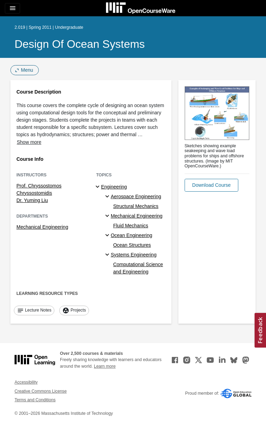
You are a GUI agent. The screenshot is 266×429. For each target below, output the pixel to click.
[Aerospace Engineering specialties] (108, 196)
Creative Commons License (40, 391)
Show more (29, 142)
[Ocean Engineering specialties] (108, 235)
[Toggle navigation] (12, 8)
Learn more (105, 366)
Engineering (114, 187)
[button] (211, 185)
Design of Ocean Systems (80, 44)
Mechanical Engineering (42, 227)
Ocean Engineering (131, 235)
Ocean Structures (132, 245)
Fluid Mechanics (130, 225)
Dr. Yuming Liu (32, 200)
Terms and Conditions (35, 399)
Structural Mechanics (136, 206)
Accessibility (26, 382)
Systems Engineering (134, 254)
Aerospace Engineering (136, 196)
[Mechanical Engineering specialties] (108, 216)
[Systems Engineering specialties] (108, 255)
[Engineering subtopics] (98, 187)
